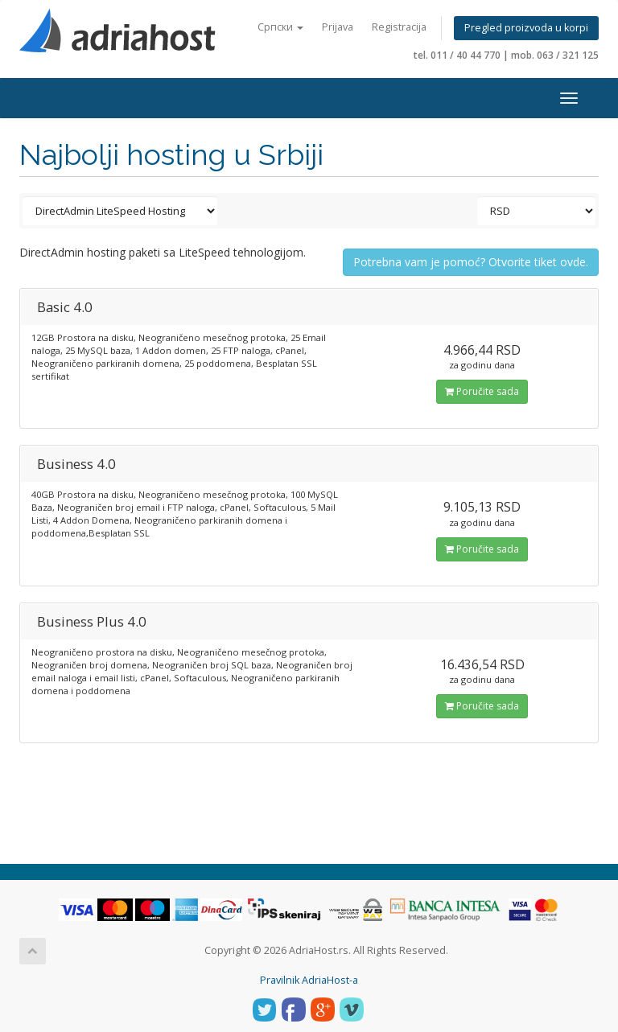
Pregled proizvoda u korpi (526, 28)
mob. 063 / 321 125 (555, 55)
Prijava (337, 27)
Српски (280, 27)
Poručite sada (482, 391)
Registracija (399, 27)
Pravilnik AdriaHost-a (309, 980)
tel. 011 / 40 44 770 (457, 55)
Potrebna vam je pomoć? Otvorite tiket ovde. (470, 261)
